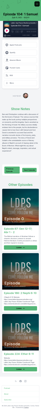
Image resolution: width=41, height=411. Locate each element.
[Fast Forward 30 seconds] (22, 31)
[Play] (6, 30)
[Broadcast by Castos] (7, 36)
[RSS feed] (16, 381)
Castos (26, 407)
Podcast (7, 388)
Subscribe (26, 35)
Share (34, 35)
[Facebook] (21, 381)
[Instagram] (25, 381)
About (6, 394)
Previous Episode (9, 170)
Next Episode (29, 170)
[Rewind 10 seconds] (12, 31)
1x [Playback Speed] (17, 31)
